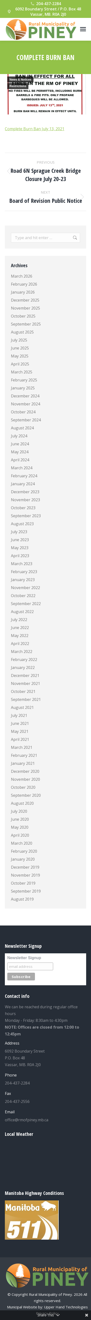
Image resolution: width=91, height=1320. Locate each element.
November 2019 (25, 875)
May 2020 (19, 827)
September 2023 (26, 515)
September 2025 (26, 324)
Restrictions (17, 86)
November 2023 (25, 499)
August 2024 (22, 428)
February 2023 (24, 571)
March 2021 (21, 747)
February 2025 (24, 380)
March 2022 (21, 651)
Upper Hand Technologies (66, 1307)
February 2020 (24, 851)
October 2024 (23, 412)
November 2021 (25, 683)
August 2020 (22, 803)
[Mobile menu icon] (83, 29)
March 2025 (21, 372)
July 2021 (19, 715)
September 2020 (26, 795)
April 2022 (20, 643)
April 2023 (20, 555)
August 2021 (22, 707)
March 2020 (21, 843)
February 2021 (24, 755)
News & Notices (20, 79)
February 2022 (24, 659)
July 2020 (19, 811)
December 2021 (25, 675)
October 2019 (23, 883)
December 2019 (25, 867)
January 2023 (23, 579)
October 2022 (23, 595)
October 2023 (23, 507)
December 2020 (25, 771)
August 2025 (22, 332)
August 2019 (22, 899)
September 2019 (26, 891)
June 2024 (20, 444)
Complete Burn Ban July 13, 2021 (34, 128)
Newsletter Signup (24, 958)
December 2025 (25, 300)
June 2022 (20, 627)
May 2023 (19, 547)
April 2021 (20, 739)
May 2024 (19, 452)
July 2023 (19, 531)
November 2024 (25, 404)
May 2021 (19, 731)
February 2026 (24, 284)
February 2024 (24, 475)
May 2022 (19, 635)
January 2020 (23, 859)
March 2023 (21, 563)
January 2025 (23, 388)
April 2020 (20, 835)
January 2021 (23, 763)
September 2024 (26, 420)
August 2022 (22, 611)
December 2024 (25, 396)
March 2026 (21, 276)
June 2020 (20, 819)
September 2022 (26, 603)
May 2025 (19, 356)
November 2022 (25, 587)
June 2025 (20, 348)
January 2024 (23, 483)
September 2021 (26, 699)
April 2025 (20, 364)
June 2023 (20, 539)
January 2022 (23, 667)
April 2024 (20, 460)
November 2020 (25, 779)
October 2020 (23, 787)
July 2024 (19, 436)
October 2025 (23, 316)
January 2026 (23, 292)
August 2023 (22, 523)
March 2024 (21, 467)
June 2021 (20, 723)
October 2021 (23, 691)
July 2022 (19, 619)
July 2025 (19, 340)
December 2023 (25, 491)
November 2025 (25, 308)
